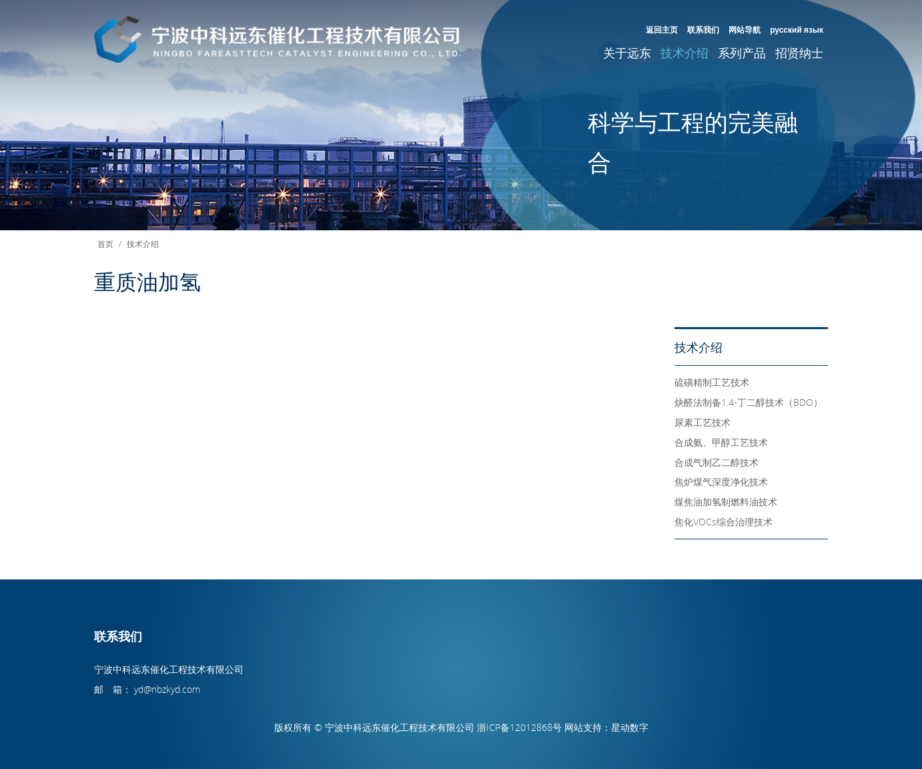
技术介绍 (684, 53)
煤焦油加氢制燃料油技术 (725, 501)
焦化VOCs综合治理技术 (723, 521)
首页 (105, 243)
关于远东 (627, 53)
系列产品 (742, 53)
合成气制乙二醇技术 (716, 462)
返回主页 (662, 29)
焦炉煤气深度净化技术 (721, 481)
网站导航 (745, 29)
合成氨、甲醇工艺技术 (721, 442)
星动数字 (629, 727)
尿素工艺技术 (702, 422)
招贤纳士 (799, 53)
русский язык (796, 29)
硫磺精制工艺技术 (711, 382)
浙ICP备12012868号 (519, 727)
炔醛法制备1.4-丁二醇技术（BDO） (748, 402)
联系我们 (703, 29)
